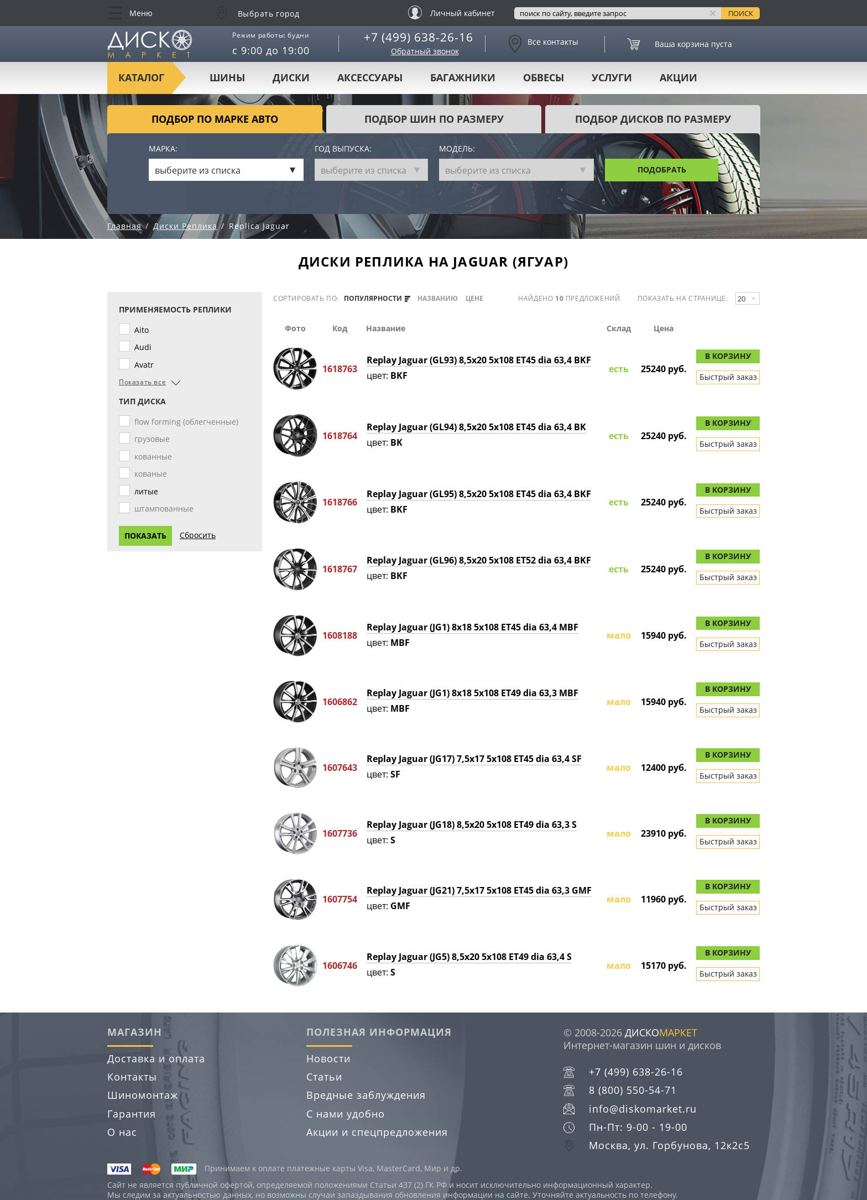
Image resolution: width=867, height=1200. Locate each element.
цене (474, 298)
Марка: (163, 149)
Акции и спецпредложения (377, 1132)
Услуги (612, 77)
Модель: (457, 149)
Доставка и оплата (156, 1058)
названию (437, 298)
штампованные (166, 508)
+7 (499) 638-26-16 (418, 37)
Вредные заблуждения (366, 1095)
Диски (291, 77)
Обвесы (543, 77)
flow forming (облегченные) (188, 421)
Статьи (324, 1076)
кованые (152, 473)
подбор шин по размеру (434, 119)
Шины (227, 77)
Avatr (146, 364)
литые (148, 491)
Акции (678, 77)
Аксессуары (370, 77)
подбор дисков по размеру (653, 119)
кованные (155, 456)
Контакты (132, 1076)
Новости (328, 1058)
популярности (377, 298)
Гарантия (131, 1113)
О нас (122, 1132)
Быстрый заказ (728, 377)
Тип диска (142, 401)
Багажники (462, 77)
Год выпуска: (343, 149)
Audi (145, 347)
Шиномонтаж (142, 1095)
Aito (143, 330)
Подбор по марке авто (215, 119)
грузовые (154, 439)
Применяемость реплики (175, 310)
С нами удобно (345, 1113)
